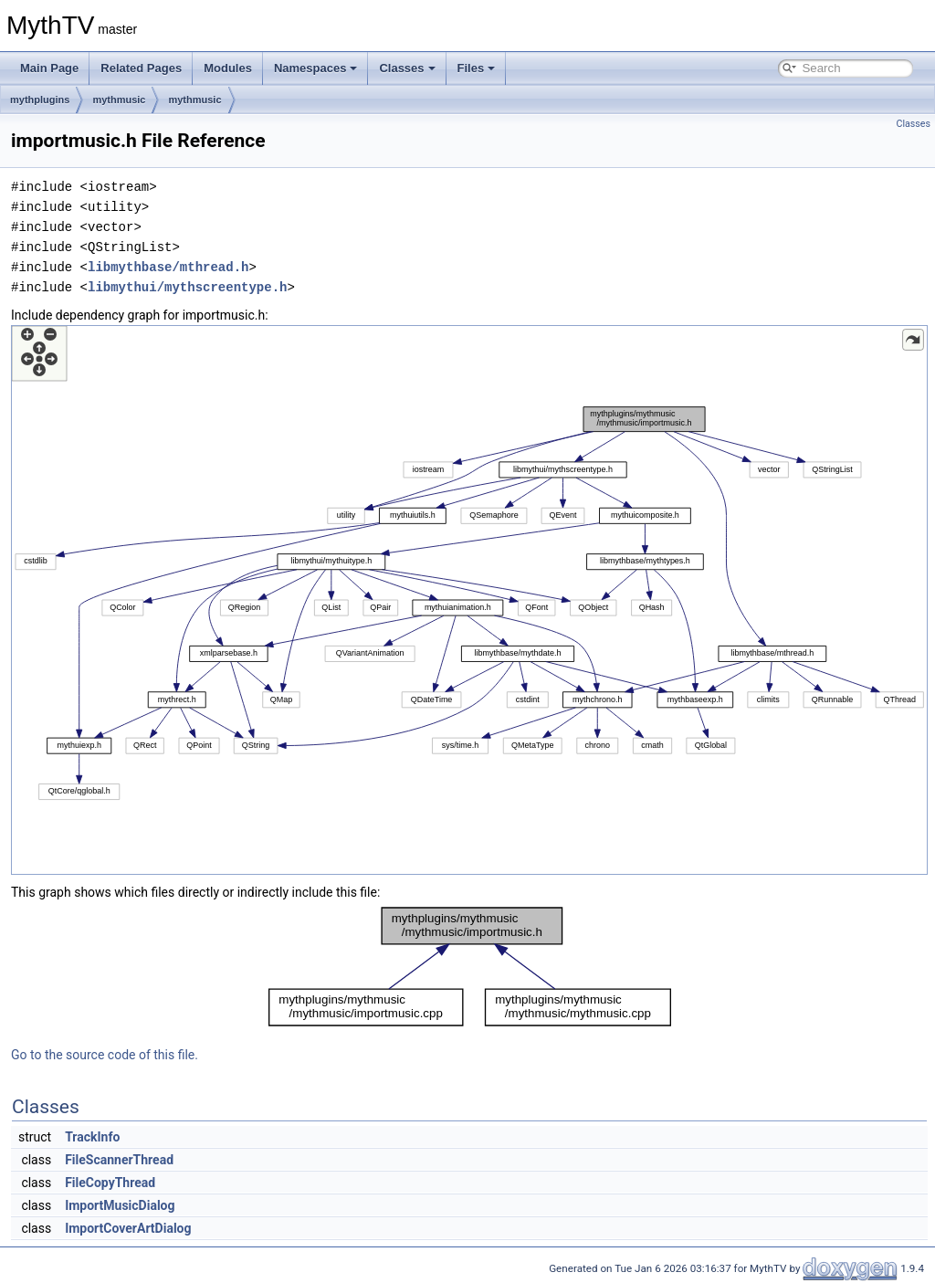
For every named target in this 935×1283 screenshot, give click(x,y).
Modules (228, 68)
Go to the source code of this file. (104, 1054)
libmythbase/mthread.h (168, 267)
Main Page (49, 68)
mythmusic (118, 99)
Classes (407, 68)
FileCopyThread (110, 1182)
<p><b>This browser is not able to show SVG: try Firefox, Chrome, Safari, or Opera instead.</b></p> (469, 600)
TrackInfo (92, 1137)
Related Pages (141, 68)
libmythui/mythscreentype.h (187, 287)
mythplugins (39, 99)
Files (476, 68)
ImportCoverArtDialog (128, 1228)
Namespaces (316, 68)
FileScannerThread (119, 1159)
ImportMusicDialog (119, 1205)
